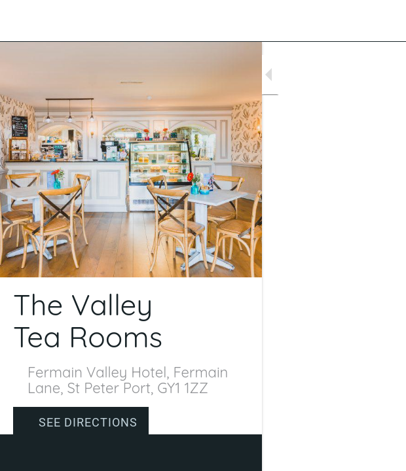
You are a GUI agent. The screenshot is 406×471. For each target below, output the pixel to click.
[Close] (21, 21)
